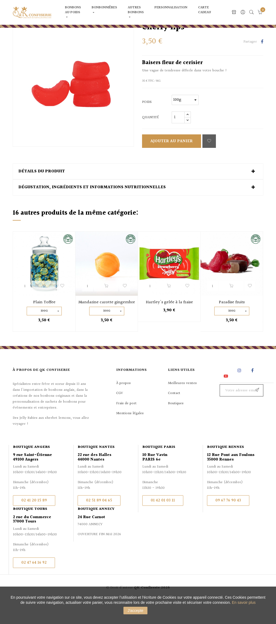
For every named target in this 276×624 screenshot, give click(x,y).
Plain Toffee (44, 326)
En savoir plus (244, 602)
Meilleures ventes (182, 407)
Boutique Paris (158, 471)
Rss (226, 394)
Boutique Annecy (96, 533)
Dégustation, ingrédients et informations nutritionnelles (92, 211)
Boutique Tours (30, 533)
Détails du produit (41, 195)
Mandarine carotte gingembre (106, 326)
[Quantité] (178, 141)
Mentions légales (130, 437)
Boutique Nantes (96, 471)
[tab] (138, 195)
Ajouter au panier (171, 165)
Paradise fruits (232, 326)
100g (44, 334)
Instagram (240, 394)
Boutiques (176, 427)
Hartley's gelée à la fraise (169, 326)
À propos (123, 407)
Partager (262, 65)
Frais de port (126, 427)
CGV (119, 417)
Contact (174, 417)
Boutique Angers (31, 471)
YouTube (227, 399)
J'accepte (135, 610)
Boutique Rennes (225, 471)
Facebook (252, 394)
